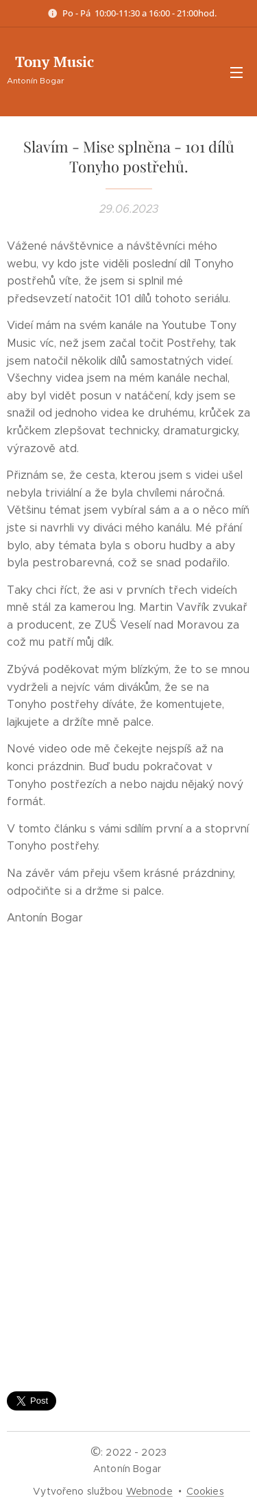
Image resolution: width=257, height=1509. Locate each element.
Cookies (205, 1491)
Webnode (149, 1491)
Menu (236, 72)
